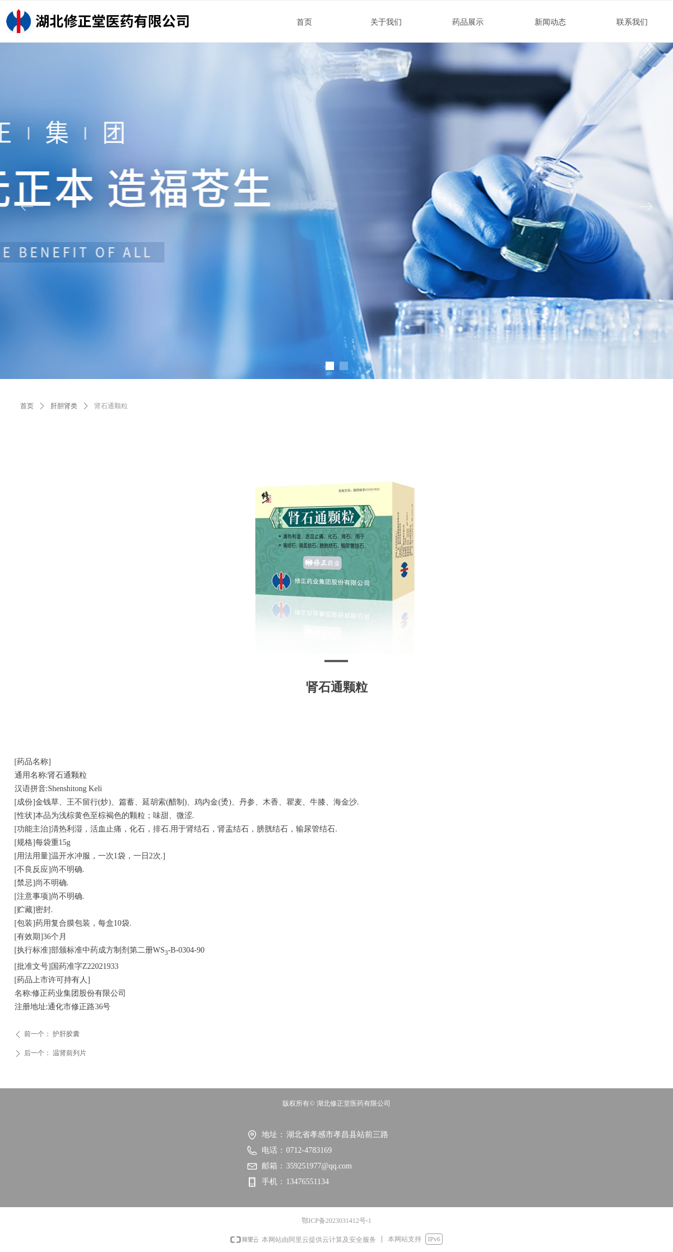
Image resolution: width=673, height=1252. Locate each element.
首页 (27, 406)
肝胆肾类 (63, 406)
